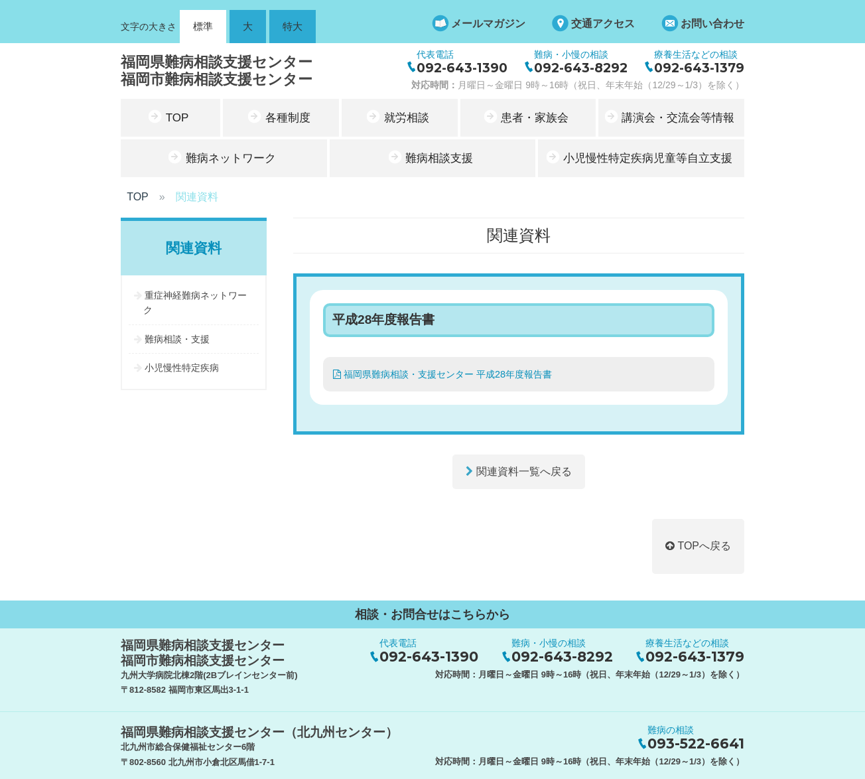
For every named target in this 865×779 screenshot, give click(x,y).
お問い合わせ (712, 23)
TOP (138, 196)
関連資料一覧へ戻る (518, 470)
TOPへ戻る (698, 545)
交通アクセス (603, 23)
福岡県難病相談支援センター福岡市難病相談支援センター (216, 70)
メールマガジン (488, 23)
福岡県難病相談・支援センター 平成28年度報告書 (442, 373)
